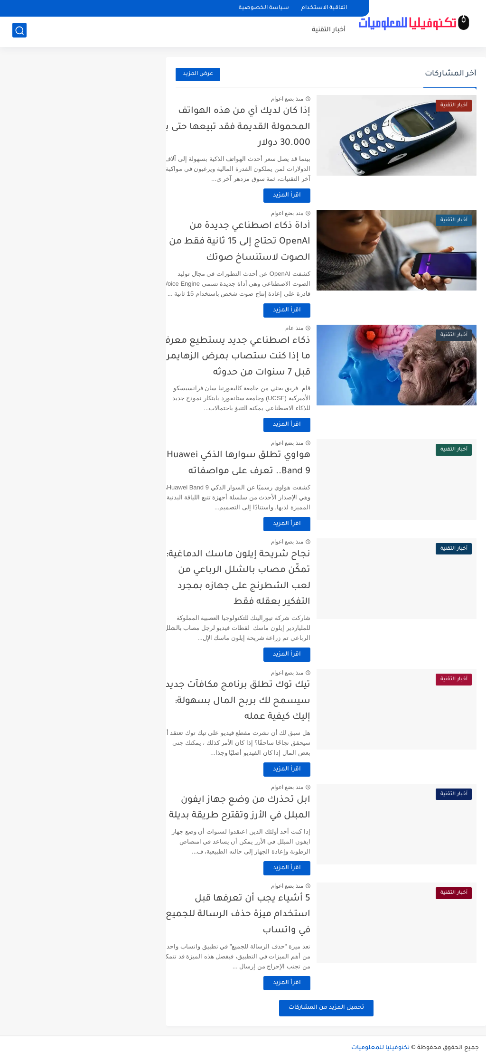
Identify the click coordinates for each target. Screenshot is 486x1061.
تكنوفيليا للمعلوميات (380, 1048)
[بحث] (19, 31)
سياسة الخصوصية (264, 8)
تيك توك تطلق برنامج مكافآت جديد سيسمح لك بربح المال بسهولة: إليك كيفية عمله (254, 701)
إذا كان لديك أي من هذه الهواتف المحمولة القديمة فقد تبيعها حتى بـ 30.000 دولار (254, 127)
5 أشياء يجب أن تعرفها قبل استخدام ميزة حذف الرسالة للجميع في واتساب (254, 915)
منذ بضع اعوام (304, 98)
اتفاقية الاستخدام (324, 8)
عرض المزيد (198, 74)
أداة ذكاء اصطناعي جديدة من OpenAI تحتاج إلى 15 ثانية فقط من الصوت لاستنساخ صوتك (256, 242)
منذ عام (311, 328)
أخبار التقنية (329, 31)
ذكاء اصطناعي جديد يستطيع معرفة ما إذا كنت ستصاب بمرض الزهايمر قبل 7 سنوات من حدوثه (252, 357)
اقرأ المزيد (304, 195)
